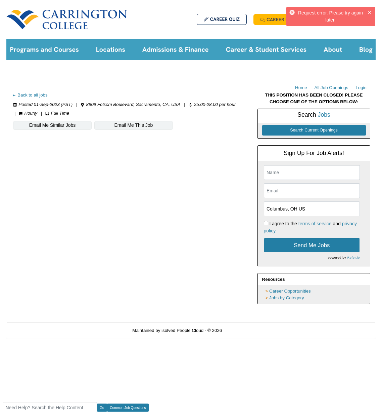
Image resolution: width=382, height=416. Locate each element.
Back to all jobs (30, 95)
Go (102, 408)
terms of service (315, 223)
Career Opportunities (290, 291)
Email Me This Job (133, 125)
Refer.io (353, 257)
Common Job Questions (128, 408)
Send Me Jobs (312, 245)
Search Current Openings (314, 130)
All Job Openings (331, 87)
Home (301, 87)
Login (361, 87)
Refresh (242, 330)
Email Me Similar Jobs (52, 125)
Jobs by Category (286, 297)
